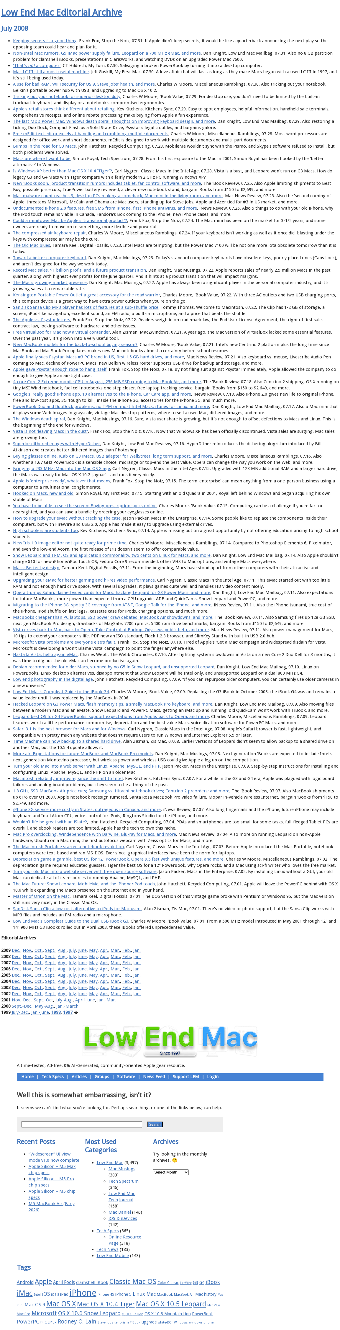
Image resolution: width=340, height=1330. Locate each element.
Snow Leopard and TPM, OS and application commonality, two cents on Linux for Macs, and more (112, 555)
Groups (102, 1076)
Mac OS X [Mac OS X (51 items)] (61, 1304)
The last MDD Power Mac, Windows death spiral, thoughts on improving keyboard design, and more (114, 121)
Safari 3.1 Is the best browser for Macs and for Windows (69, 729)
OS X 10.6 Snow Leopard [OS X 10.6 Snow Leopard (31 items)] (89, 1313)
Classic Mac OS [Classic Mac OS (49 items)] (132, 1281)
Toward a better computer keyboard (49, 257)
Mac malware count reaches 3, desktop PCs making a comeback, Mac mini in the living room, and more (118, 195)
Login (213, 1076)
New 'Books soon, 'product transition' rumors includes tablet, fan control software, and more (107, 183)
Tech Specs (53, 1076)
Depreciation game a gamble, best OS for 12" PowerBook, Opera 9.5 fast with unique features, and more (118, 859)
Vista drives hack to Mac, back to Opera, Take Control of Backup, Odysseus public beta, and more (111, 629)
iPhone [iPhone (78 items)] (83, 1293)
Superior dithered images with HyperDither (56, 443)
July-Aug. (64, 1000)
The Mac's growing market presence (50, 282)
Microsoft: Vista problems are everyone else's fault (64, 642)
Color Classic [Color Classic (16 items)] (168, 1283)
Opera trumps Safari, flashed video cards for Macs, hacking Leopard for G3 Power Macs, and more (111, 592)
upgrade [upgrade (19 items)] (149, 1322)
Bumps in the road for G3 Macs (44, 146)
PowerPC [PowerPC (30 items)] (28, 1321)
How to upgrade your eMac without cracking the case (67, 518)
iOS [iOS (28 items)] (46, 1294)
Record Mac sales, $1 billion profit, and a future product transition (79, 270)
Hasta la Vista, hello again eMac (45, 654)
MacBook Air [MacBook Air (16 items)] (184, 1295)
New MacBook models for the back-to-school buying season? (75, 344)
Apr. (104, 950)
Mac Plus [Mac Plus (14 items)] (214, 1305)
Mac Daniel (120, 1212)
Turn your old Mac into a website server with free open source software (85, 871)
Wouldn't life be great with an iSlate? (50, 822)
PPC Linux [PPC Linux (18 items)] (48, 1322)
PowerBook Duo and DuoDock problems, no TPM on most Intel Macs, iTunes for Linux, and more (111, 406)
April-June (85, 1000)
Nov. (27, 950)
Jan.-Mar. (106, 1000)
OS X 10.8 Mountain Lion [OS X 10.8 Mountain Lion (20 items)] (167, 1313)
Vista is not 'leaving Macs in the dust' (50, 431)
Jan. (137, 950)
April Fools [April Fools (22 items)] (64, 1282)
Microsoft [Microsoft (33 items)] (44, 1313)
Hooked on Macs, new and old (43, 493)
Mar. (115, 950)
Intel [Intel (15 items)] (37, 1295)
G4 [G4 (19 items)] (201, 1282)
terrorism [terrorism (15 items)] (121, 1322)
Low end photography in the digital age (53, 679)
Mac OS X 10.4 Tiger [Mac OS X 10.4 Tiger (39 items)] (106, 1304)
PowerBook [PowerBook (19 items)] (202, 1313)
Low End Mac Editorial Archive (61, 12)
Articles (79, 1076)
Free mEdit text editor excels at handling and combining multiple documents (90, 133)
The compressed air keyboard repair (49, 233)
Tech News (108, 1249)
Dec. (16, 950)
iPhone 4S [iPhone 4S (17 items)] (106, 1294)
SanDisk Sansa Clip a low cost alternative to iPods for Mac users (77, 908)
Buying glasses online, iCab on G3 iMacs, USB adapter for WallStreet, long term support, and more (112, 456)
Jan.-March (67, 1006)
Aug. (62, 950)
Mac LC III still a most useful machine (51, 71)
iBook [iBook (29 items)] (213, 1282)
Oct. (39, 950)
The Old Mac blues (31, 245)
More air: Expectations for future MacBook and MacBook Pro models (83, 753)
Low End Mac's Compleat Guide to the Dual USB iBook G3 (70, 921)
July (72, 950)
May (93, 950)
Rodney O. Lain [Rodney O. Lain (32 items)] (77, 1321)
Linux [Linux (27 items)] (139, 1294)
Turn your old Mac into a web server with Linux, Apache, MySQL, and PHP (86, 766)
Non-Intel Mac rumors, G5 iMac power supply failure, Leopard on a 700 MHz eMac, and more (107, 53)
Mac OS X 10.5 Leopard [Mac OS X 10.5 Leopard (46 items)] (171, 1304)
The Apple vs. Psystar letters (41, 319)
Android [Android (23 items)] (25, 1282)
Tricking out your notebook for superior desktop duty (66, 96)
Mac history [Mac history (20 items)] (205, 1294)
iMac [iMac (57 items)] (25, 1293)
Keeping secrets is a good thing (45, 40)
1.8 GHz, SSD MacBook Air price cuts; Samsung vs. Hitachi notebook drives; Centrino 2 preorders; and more (121, 791)
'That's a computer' (36, 65)
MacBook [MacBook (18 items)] (165, 1294)
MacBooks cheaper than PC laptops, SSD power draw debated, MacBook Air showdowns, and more (112, 617)
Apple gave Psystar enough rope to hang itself (59, 369)
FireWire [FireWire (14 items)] (186, 1283)
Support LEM (186, 1076)
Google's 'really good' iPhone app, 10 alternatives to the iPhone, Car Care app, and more (102, 394)
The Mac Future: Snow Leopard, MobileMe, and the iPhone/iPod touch (84, 884)
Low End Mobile (113, 1255)
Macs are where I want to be (41, 158)
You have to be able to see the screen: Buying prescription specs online (85, 505)
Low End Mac (110, 1162)
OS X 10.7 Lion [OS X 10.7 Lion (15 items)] (132, 1314)
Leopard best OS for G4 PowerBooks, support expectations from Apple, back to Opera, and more (111, 716)
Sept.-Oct (43, 1000)
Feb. (126, 950)
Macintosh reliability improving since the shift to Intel (68, 778)
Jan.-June (40, 1012)
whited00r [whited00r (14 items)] (165, 1322)
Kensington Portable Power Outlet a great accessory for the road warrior (86, 295)
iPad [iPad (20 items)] (64, 1294)
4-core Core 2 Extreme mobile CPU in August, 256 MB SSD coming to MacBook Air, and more (107, 381)
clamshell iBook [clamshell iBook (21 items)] (92, 1282)
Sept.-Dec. (22, 1006)
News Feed (154, 1076)
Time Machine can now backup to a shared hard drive (67, 741)
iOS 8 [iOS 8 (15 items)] (55, 1295)
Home (27, 1076)
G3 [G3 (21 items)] (195, 1282)
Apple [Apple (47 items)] (43, 1281)
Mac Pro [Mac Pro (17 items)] (23, 1314)
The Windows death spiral (39, 419)
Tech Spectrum (124, 1181)
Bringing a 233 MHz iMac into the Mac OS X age (61, 468)
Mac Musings (122, 1168)
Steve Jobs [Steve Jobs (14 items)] (105, 1322)
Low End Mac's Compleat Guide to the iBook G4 (61, 691)
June (82, 950)
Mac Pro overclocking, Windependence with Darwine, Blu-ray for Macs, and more (94, 834)
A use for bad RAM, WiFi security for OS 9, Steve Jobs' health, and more (84, 84)
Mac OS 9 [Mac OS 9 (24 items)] (34, 1305)
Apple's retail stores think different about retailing (64, 109)
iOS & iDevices (123, 1218)
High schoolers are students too (45, 530)
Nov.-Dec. (22, 1000)
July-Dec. (20, 1012)
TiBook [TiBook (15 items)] (135, 1322)
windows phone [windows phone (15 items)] (201, 1322)
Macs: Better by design (36, 567)
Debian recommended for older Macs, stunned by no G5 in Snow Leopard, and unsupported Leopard (113, 667)
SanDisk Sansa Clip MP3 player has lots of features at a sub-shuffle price (85, 307)
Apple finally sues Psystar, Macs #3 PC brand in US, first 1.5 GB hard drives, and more (98, 357)
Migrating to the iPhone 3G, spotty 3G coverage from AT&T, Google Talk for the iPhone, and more (112, 605)
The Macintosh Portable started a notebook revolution (68, 846)
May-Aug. (44, 1006)
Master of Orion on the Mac (41, 896)
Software (126, 1076)
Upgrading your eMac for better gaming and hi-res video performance (84, 580)
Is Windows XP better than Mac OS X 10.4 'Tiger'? (62, 171)
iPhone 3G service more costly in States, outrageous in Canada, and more (87, 809)
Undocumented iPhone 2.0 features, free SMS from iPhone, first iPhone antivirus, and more (105, 208)
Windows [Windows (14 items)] (181, 1322)
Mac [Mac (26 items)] (151, 1294)
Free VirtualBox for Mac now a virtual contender (61, 332)
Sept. (50, 950)
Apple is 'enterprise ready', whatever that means (61, 481)
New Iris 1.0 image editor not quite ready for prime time (70, 543)
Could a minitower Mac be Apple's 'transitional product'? (70, 220)
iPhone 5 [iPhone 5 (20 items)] (123, 1294)
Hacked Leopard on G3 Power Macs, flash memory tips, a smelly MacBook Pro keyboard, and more (112, 704)
